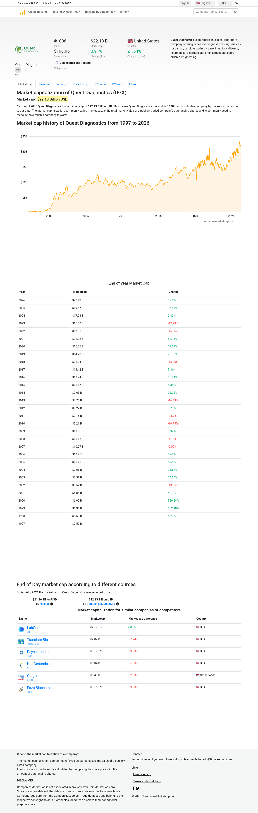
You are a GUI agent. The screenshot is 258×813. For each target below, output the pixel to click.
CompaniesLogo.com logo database (77, 795)
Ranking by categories (99, 11)
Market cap (25, 84)
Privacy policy (142, 774)
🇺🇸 (203, 3)
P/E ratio (100, 84)
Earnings (61, 84)
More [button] (132, 84)
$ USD (224, 3)
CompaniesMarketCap (101, 603)
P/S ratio (117, 84)
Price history (81, 84)
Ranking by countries (64, 11)
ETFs (123, 11)
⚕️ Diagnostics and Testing (73, 63)
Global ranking (37, 11)
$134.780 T (65, 3)
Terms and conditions (147, 781)
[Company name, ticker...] (216, 11)
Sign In (185, 3)
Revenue (44, 84)
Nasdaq (45, 603)
